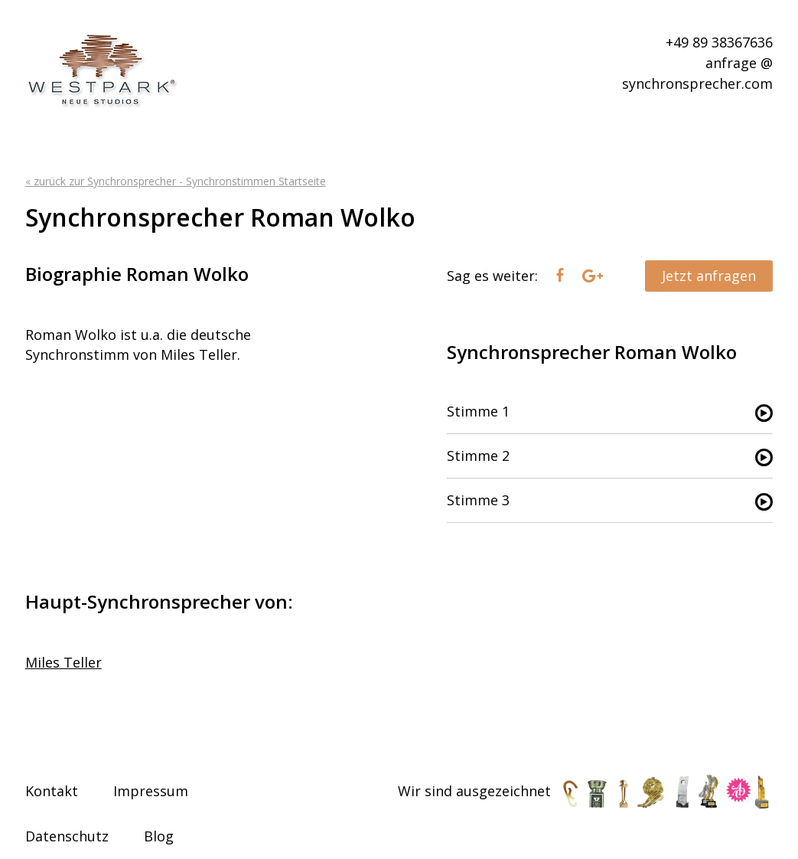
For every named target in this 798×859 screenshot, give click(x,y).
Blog (159, 836)
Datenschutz (67, 836)
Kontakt (51, 791)
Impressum (150, 791)
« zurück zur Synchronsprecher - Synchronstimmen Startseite (175, 181)
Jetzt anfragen (709, 275)
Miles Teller (63, 662)
